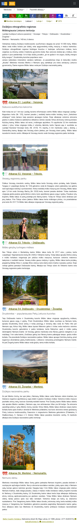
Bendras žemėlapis (13, 21)
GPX (59, 21)
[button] (21, 10)
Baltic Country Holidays (12, 519)
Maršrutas (8, 10)
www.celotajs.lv (46, 522)
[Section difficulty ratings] (5, 102)
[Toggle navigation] (74, 3)
